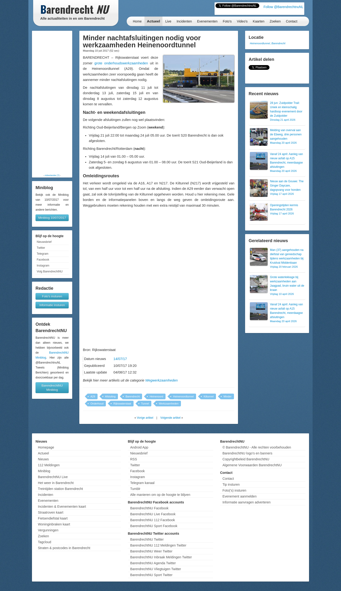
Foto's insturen (52, 296)
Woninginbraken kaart (54, 524)
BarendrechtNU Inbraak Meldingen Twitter (161, 557)
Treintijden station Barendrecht (60, 489)
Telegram (42, 253)
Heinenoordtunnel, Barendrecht (267, 43)
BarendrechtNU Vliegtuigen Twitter (155, 569)
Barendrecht (133, 396)
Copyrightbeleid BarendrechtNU (245, 459)
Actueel (153, 21)
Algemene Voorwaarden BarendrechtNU (252, 465)
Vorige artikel (145, 417)
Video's (242, 21)
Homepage (46, 447)
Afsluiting (110, 396)
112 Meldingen (49, 465)
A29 (92, 396)
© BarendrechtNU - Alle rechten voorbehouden (256, 447)
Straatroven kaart (50, 512)
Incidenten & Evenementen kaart (62, 506)
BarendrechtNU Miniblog (52, 387)
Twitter (41, 247)
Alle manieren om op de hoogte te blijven (160, 495)
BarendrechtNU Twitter (147, 539)
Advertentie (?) (52, 175)
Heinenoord (156, 396)
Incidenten (184, 21)
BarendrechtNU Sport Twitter (151, 575)
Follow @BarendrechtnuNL (283, 7)
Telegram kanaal (142, 483)
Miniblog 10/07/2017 (52, 217)
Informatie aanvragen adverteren (246, 502)
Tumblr (135, 489)
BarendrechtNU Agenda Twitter (153, 563)
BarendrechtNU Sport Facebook (153, 526)
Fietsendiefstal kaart (52, 518)
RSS (133, 459)
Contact (291, 21)
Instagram (43, 265)
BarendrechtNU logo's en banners (247, 453)
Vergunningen (48, 530)
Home (137, 21)
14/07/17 (120, 359)
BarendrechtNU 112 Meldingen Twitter (158, 545)
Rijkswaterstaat (122, 403)
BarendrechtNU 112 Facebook (152, 520)
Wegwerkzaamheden (161, 380)
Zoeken (275, 21)
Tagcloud (44, 542)
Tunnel (145, 403)
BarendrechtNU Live (53, 477)
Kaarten (259, 21)
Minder (228, 396)
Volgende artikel (170, 417)
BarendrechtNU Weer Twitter (151, 551)
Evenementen (207, 21)
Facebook (43, 259)
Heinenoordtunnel (183, 396)
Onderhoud (96, 403)
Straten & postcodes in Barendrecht (64, 548)
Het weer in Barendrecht (56, 483)
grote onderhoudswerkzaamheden (121, 63)
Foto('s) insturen (234, 490)
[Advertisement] (52, 102)
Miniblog (44, 471)
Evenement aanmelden (239, 496)
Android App (139, 447)
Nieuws (43, 459)
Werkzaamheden (169, 403)
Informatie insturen (52, 305)
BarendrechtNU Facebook (149, 508)
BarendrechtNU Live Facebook (152, 514)
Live (168, 21)
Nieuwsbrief (44, 242)
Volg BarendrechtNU (50, 271)
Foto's (227, 21)
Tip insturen (231, 484)
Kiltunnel (209, 396)
